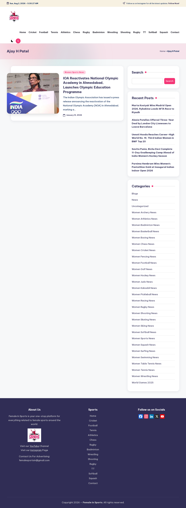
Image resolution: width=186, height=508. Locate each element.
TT (93, 468)
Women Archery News (144, 212)
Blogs (135, 193)
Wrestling (93, 454)
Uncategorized (140, 206)
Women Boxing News (143, 237)
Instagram (36, 450)
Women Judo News (142, 281)
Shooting (93, 459)
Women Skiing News (143, 325)
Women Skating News (144, 319)
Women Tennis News (143, 369)
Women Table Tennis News (146, 363)
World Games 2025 (143, 382)
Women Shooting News (144, 313)
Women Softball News (144, 332)
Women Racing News (143, 300)
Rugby (93, 444)
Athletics (93, 435)
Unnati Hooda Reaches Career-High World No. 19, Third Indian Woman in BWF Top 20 (153, 138)
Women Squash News (144, 344)
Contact (93, 483)
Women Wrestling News (145, 376)
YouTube (34, 446)
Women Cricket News (143, 250)
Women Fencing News (144, 256)
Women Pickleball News (145, 294)
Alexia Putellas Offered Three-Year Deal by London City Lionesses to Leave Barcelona (153, 123)
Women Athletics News (144, 218)
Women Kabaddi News (144, 288)
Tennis (93, 430)
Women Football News (144, 262)
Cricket (93, 420)
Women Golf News (142, 269)
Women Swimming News (145, 357)
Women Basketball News (145, 231)
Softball (93, 473)
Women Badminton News (146, 225)
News (135, 199)
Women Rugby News (143, 306)
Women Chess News (143, 243)
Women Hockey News (143, 275)
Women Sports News (74, 72)
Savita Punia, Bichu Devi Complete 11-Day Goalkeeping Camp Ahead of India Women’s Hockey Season (153, 152)
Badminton (93, 449)
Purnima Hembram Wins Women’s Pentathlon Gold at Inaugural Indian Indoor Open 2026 (153, 167)
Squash (93, 478)
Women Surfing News (143, 351)
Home (162, 51)
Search (137, 72)
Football (93, 425)
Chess (93, 439)
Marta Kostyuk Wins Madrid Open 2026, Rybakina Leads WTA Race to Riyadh (153, 109)
